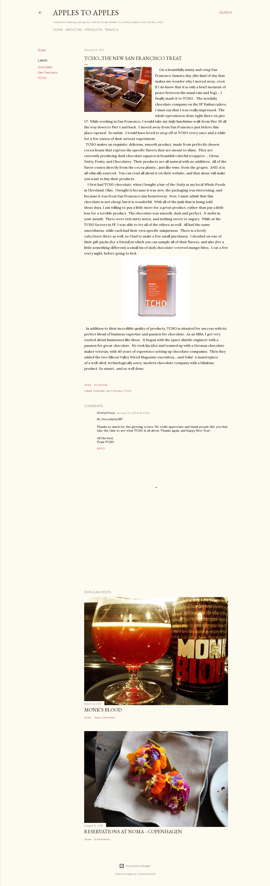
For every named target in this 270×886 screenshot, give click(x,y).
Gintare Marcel (146, 873)
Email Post (101, 384)
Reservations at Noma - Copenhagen (133, 831)
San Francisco (48, 73)
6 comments (102, 839)
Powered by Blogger (135, 865)
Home (58, 30)
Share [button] (42, 50)
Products (93, 30)
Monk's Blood (103, 709)
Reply (101, 448)
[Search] (225, 13)
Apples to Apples (86, 13)
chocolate (45, 67)
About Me (73, 30)
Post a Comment (104, 717)
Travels (112, 30)
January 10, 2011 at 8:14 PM (133, 413)
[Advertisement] (156, 550)
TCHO (42, 78)
